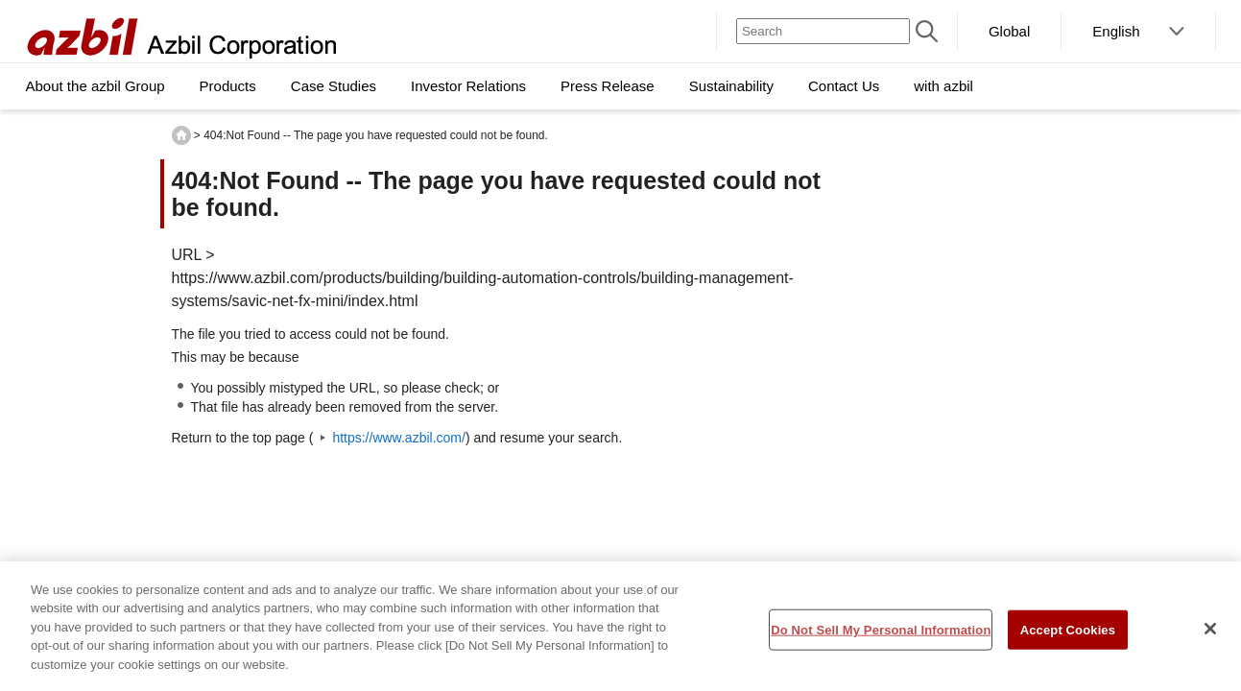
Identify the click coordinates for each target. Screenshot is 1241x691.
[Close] (1210, 634)
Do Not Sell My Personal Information (880, 636)
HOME (181, 135)
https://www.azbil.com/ (398, 437)
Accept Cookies (1067, 636)
